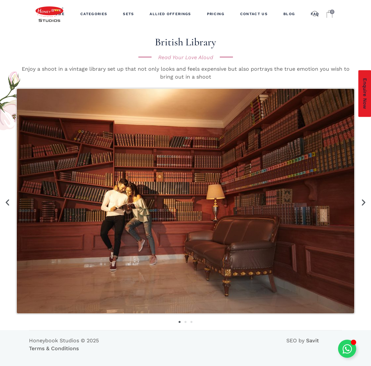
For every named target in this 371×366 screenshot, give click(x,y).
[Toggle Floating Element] (347, 349)
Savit (312, 340)
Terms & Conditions (54, 348)
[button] (7, 202)
